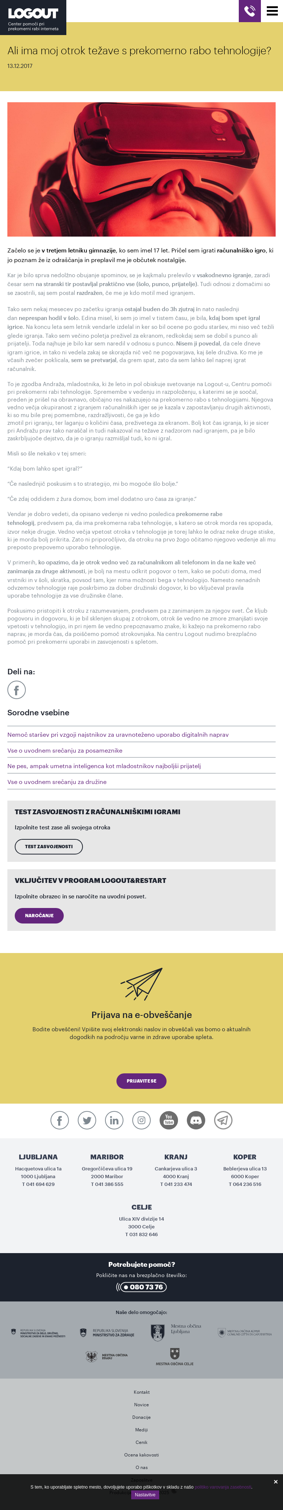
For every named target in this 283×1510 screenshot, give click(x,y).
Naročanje (39, 916)
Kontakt (142, 1391)
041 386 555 (109, 1184)
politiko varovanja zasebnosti (223, 1487)
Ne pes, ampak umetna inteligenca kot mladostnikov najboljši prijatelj (104, 765)
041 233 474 (178, 1184)
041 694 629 (40, 1184)
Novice (141, 1403)
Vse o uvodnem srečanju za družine (56, 780)
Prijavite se (141, 1081)
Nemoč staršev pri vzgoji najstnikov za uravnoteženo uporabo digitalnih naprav (118, 733)
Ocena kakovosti (141, 1454)
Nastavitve (145, 1494)
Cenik (141, 1441)
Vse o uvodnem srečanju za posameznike (64, 749)
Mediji (141, 1428)
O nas (142, 1466)
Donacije (141, 1416)
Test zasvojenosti (49, 847)
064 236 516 (247, 1184)
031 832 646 (143, 1234)
